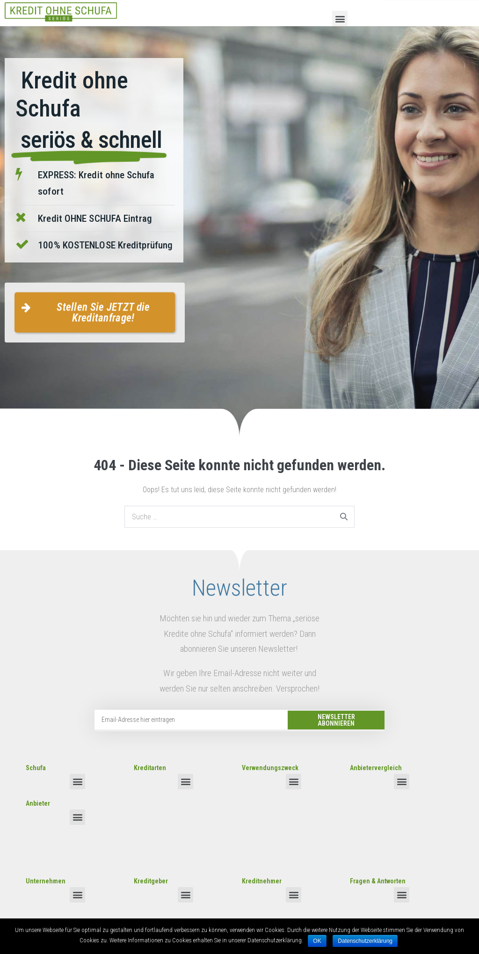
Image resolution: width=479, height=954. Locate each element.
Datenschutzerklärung (365, 941)
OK (317, 941)
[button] (340, 18)
